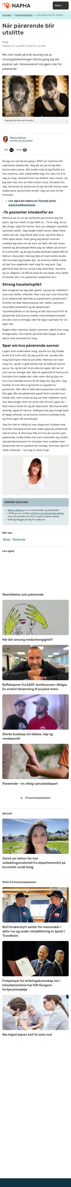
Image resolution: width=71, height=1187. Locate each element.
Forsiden (6, 15)
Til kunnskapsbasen (36, 798)
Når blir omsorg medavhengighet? (27, 639)
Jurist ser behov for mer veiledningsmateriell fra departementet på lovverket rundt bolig (33, 863)
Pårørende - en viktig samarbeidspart (30, 783)
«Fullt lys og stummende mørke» (47, 513)
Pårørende (19, 539)
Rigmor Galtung (16, 510)
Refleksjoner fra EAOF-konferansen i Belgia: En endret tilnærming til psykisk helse (34, 687)
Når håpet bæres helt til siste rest (27, 1034)
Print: (22, 150)
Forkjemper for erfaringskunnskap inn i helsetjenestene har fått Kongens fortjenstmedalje (31, 985)
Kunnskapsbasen (24, 15)
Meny (61, 5)
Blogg (6, 539)
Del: (9, 150)
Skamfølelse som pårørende (23, 594)
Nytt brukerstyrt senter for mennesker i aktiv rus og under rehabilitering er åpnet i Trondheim (33, 931)
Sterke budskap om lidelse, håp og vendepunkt (27, 736)
